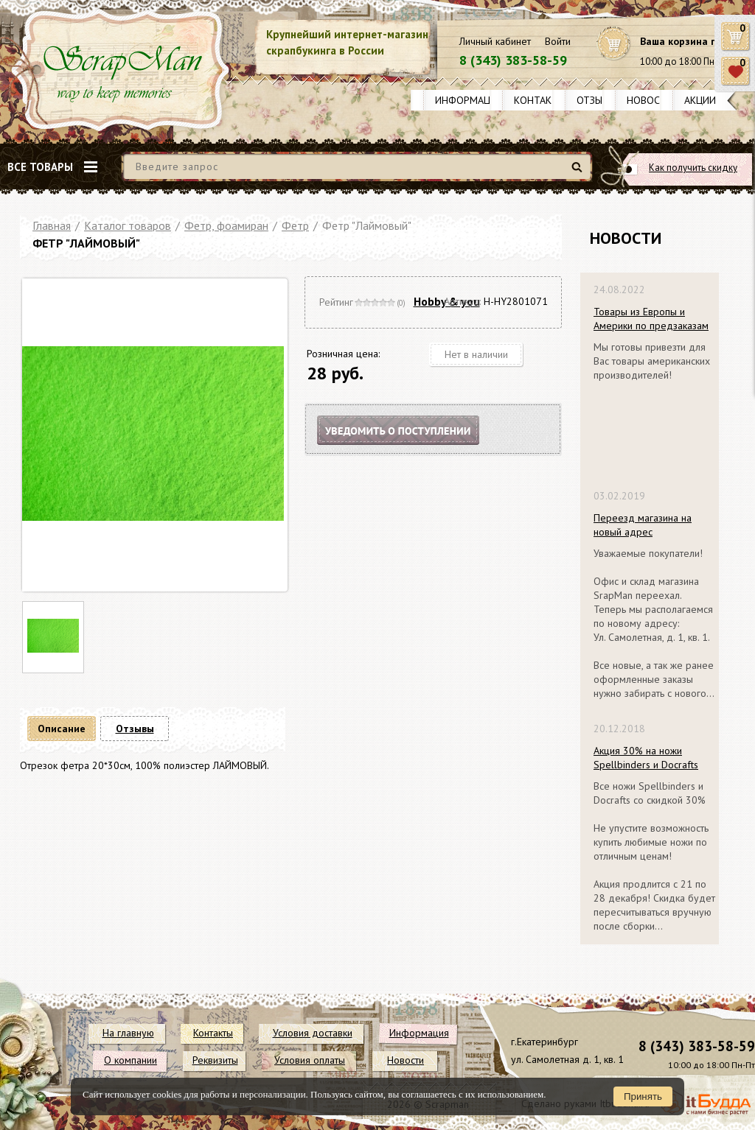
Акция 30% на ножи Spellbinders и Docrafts (646, 757)
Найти (579, 172)
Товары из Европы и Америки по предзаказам (651, 318)
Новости (650, 100)
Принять (643, 1096)
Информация (469, 100)
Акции (700, 100)
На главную (128, 1032)
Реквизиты (215, 1060)
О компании (130, 1060)
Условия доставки (312, 1032)
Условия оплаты (309, 1060)
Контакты (540, 100)
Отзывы (596, 100)
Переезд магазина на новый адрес (643, 524)
